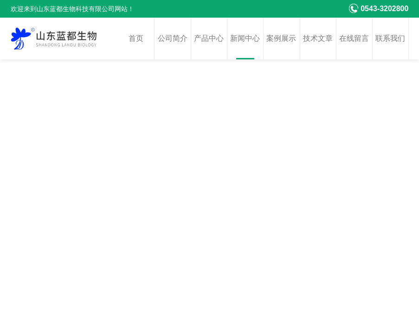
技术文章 (318, 38)
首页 (136, 38)
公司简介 (172, 38)
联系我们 (390, 38)
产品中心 (209, 38)
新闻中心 (245, 38)
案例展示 (281, 38)
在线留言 (354, 38)
